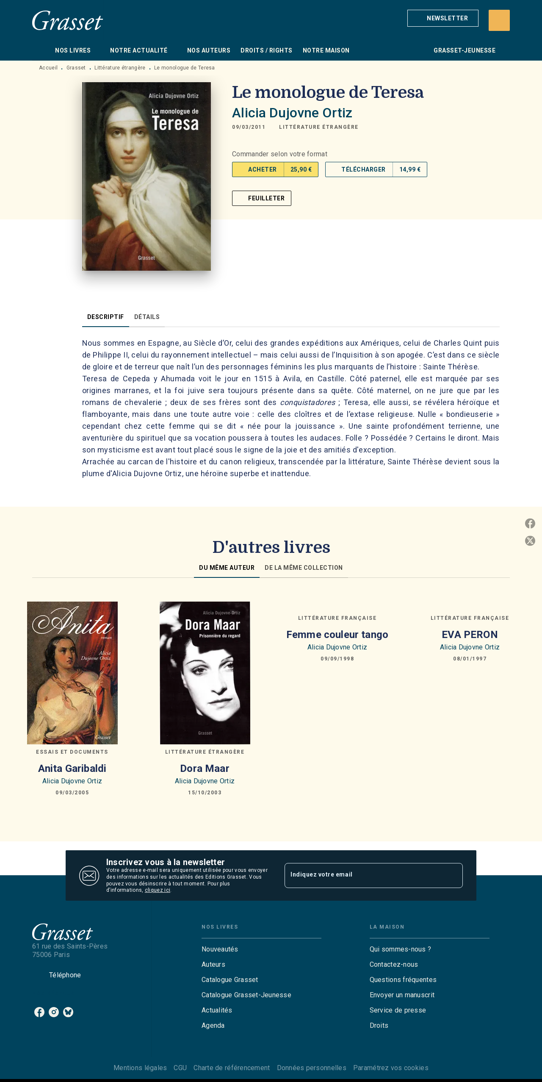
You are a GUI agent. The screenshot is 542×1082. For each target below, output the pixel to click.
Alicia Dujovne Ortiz (292, 113)
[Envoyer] (452, 876)
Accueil (48, 68)
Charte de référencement (232, 1068)
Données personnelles (311, 1068)
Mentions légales (140, 1068)
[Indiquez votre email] (363, 875)
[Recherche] (499, 20)
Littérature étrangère (119, 68)
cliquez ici (157, 890)
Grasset (76, 68)
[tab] (41, 50)
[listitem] (39, 1012)
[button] (442, 18)
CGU (180, 1068)
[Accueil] (67, 20)
